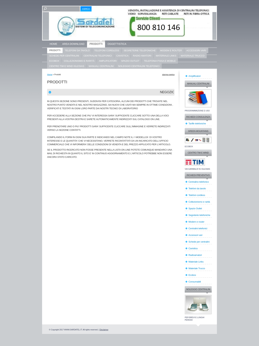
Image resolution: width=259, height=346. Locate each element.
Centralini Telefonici (97, 55)
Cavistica (122, 55)
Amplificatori (108, 61)
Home (53, 43)
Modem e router (171, 50)
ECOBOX (54, 61)
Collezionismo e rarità (79, 61)
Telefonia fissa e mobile (160, 61)
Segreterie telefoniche (140, 50)
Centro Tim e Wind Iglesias (66, 66)
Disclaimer (104, 330)
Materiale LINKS (166, 55)
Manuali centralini (101, 66)
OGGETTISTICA (117, 43)
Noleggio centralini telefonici (139, 66)
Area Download (73, 43)
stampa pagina (168, 74)
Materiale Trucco (193, 55)
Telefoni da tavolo (77, 50)
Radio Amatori (142, 55)
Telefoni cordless (106, 50)
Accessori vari (196, 50)
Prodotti (96, 43)
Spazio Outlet (130, 61)
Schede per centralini (64, 55)
